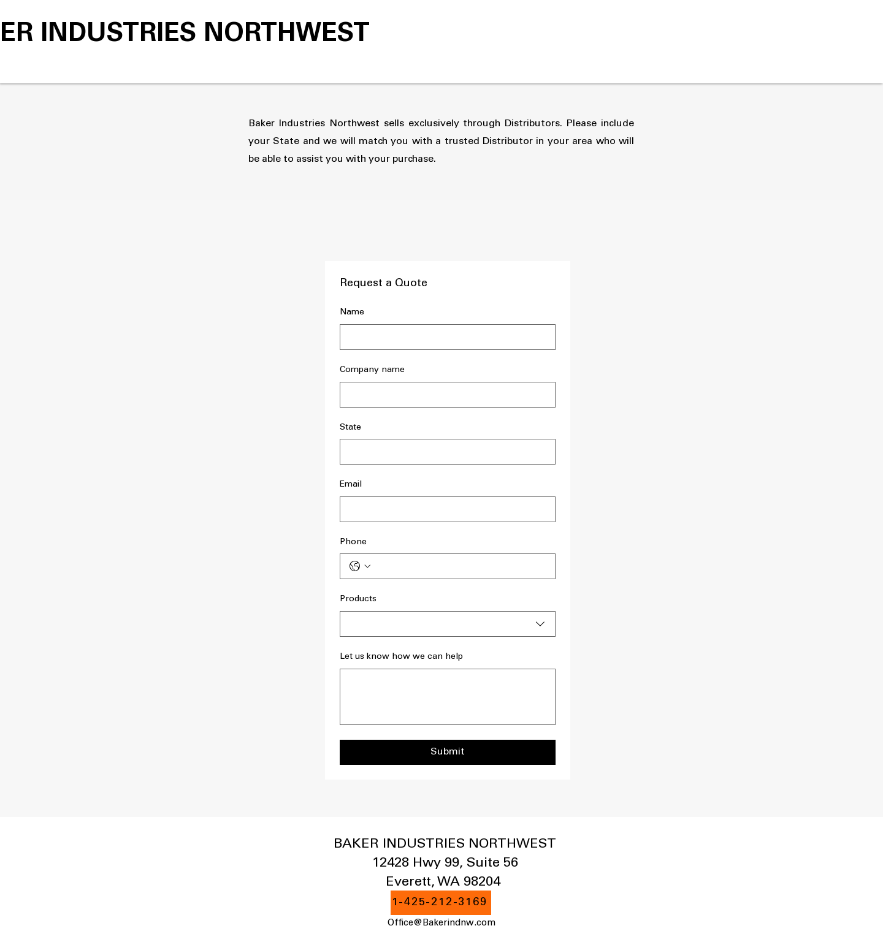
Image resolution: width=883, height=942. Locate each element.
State (350, 428)
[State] (444, 451)
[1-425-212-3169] (441, 903)
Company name (372, 370)
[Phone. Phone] (460, 566)
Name (352, 312)
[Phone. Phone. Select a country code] (360, 566)
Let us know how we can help (401, 657)
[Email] (444, 509)
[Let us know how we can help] (447, 697)
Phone (353, 542)
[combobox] (448, 624)
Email (351, 484)
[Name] (444, 337)
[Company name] (444, 394)
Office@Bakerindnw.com (441, 923)
